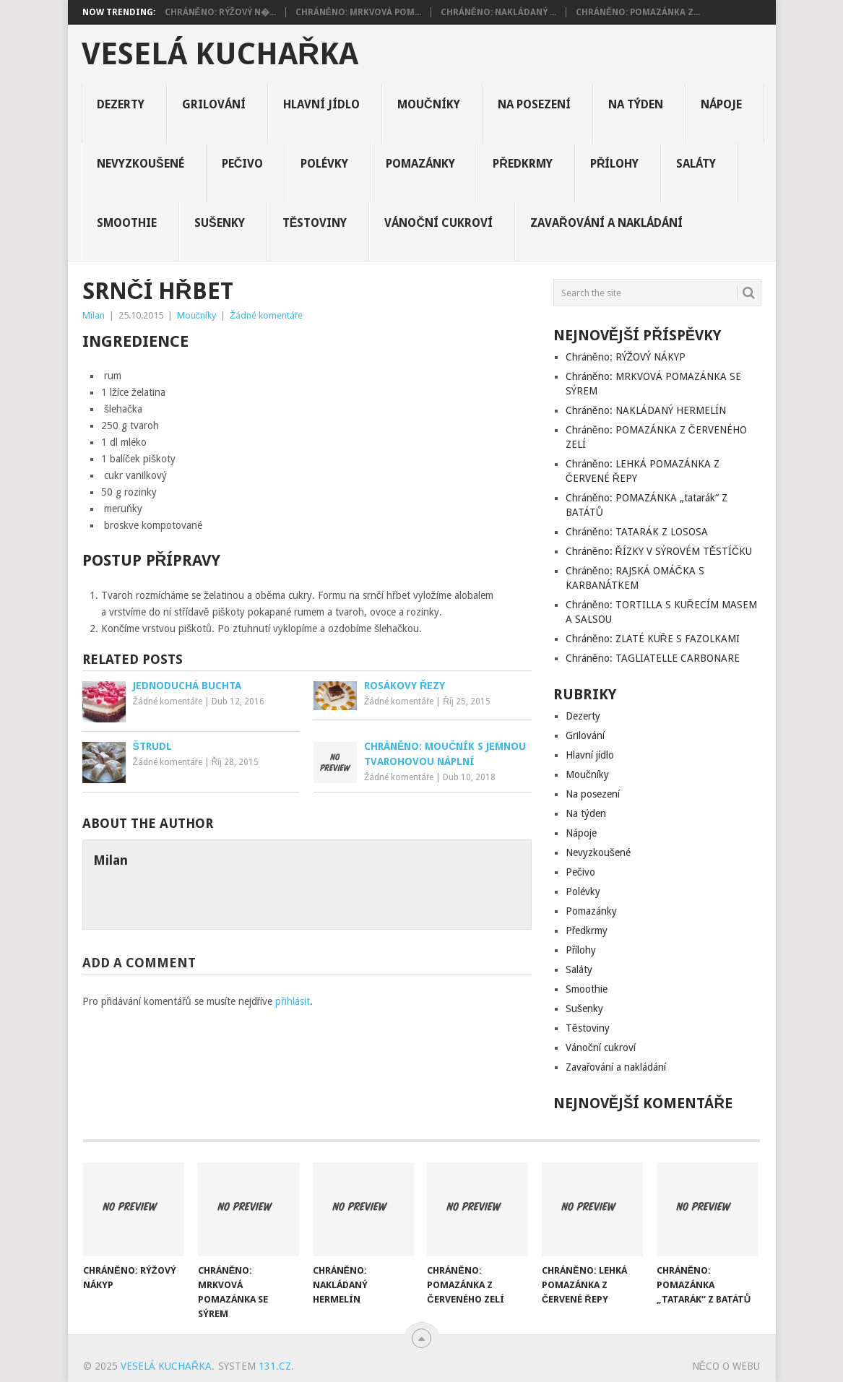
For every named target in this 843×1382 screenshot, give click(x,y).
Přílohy (614, 163)
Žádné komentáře (266, 315)
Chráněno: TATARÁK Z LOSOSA (637, 531)
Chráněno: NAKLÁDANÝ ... (498, 12)
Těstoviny (314, 223)
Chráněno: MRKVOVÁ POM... (358, 12)
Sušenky (219, 223)
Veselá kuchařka (220, 54)
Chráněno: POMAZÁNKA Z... (638, 12)
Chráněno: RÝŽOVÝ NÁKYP (626, 357)
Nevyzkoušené (140, 163)
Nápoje (721, 104)
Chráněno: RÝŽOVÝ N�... (220, 12)
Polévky (324, 163)
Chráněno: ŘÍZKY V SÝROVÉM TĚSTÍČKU (659, 551)
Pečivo (243, 163)
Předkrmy (523, 163)
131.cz (275, 1366)
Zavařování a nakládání (606, 223)
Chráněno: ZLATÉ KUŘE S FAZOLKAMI (653, 638)
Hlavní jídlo (321, 104)
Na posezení (534, 104)
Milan (93, 315)
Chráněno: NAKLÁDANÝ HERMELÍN (646, 410)
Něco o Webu (726, 1366)
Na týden (635, 104)
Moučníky (428, 104)
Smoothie (127, 223)
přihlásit (292, 1001)
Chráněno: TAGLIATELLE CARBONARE (653, 658)
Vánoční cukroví (438, 223)
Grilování (214, 104)
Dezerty (120, 104)
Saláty (696, 163)
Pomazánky (420, 163)
